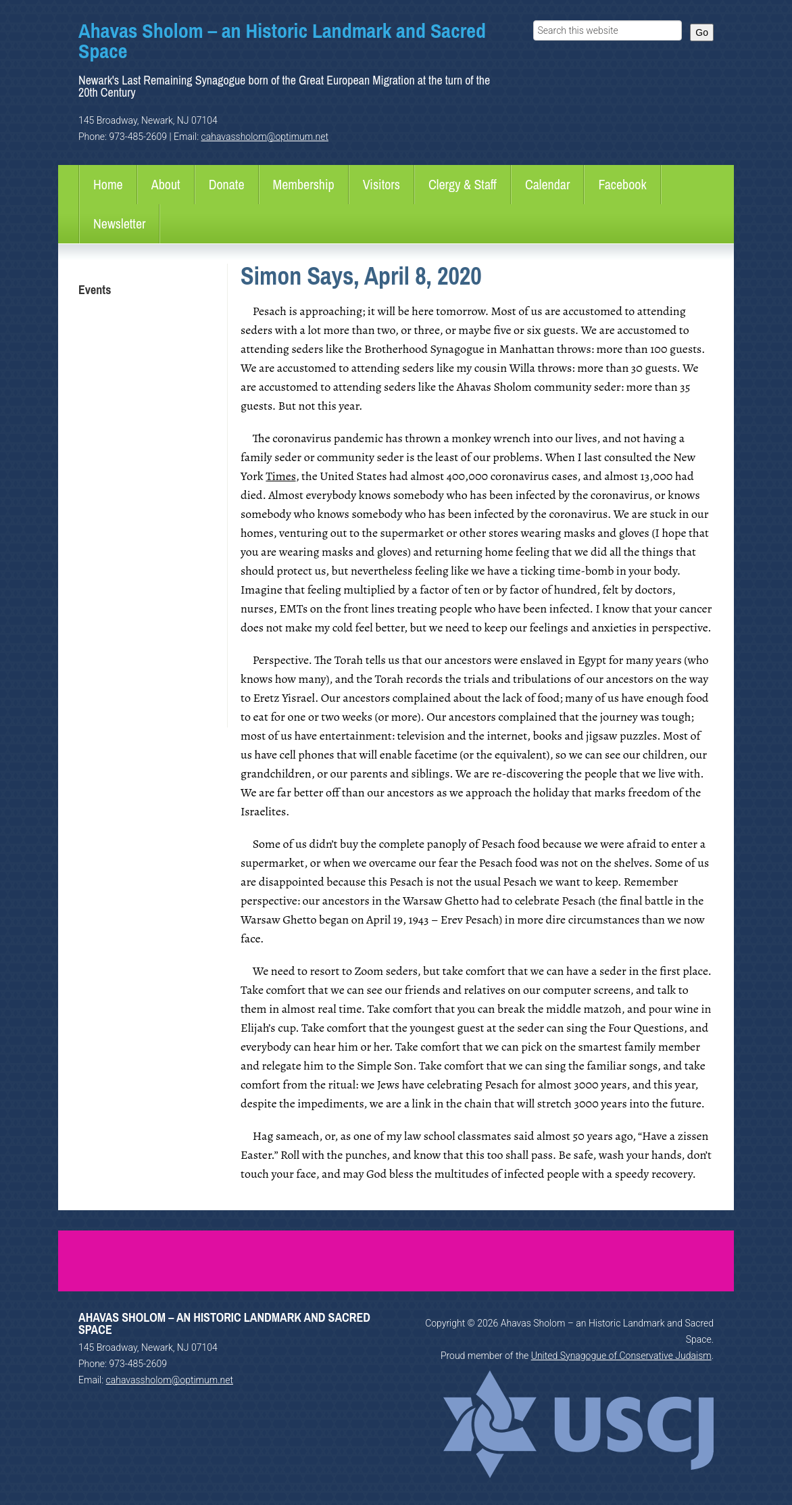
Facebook (622, 184)
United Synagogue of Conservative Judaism (621, 1355)
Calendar (547, 184)
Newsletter (119, 223)
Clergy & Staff (462, 184)
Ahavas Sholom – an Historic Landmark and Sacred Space (282, 40)
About (165, 184)
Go (701, 32)
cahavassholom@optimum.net (264, 136)
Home (108, 184)
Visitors (381, 184)
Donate (227, 184)
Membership (304, 184)
